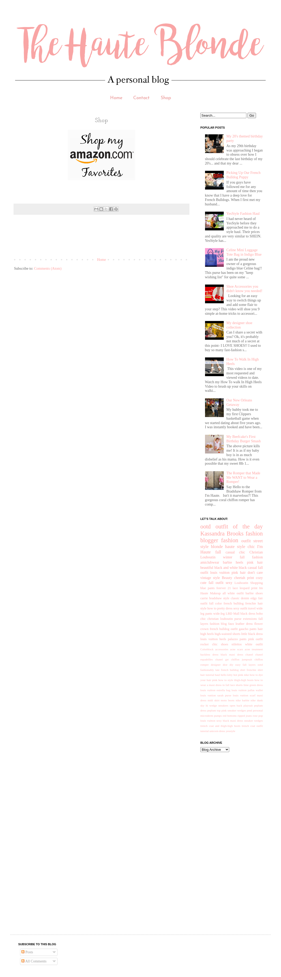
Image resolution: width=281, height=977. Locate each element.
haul (217, 674)
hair (260, 629)
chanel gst (222, 659)
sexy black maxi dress (229, 720)
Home (116, 98)
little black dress (252, 634)
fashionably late (210, 669)
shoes (224, 644)
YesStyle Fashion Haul (243, 214)
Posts (27, 952)
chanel (249, 654)
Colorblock (206, 649)
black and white (226, 568)
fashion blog (218, 624)
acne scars (236, 649)
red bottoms (230, 715)
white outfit (254, 644)
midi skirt (213, 700)
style (241, 546)
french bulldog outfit (224, 629)
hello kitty (227, 674)
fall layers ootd (253, 664)
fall (218, 552)
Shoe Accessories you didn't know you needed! (244, 289)
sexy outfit (240, 608)
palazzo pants (237, 639)
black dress (247, 613)
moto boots (227, 700)
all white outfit (233, 593)
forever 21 (223, 588)
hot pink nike (241, 674)
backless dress (209, 654)
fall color (215, 603)
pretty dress (225, 608)
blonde (217, 546)
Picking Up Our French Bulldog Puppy (243, 175)
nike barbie (242, 700)
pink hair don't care (247, 573)
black (243, 568)
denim (245, 598)
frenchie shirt (255, 669)
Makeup (215, 593)
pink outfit (255, 639)
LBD (229, 613)
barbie (227, 562)
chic (251, 546)
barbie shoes (254, 593)
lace (235, 588)
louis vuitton (219, 573)
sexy (229, 583)
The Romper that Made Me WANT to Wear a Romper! (243, 477)
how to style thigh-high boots (235, 680)
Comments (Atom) (47, 268)
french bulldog (233, 603)
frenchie (250, 603)
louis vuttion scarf (244, 695)
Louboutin (241, 583)
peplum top (213, 710)
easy (238, 664)
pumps (218, 715)
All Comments (34, 961)
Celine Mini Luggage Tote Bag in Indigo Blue (243, 252)
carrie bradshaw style (214, 598)
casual (252, 568)
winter (227, 557)
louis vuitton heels (213, 639)
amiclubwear (209, 562)
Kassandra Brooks (222, 533)
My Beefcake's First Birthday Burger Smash (243, 439)
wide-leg (219, 613)
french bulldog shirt (233, 669)
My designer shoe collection (239, 325)
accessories (221, 649)
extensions (250, 619)
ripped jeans (245, 715)
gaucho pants (248, 629)
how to (211, 608)
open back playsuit (241, 705)
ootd (205, 526)
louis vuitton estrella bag (215, 690)
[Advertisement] (108, 238)
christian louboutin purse (224, 619)
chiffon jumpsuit (241, 659)
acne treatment (254, 649)
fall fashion (251, 557)
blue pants (207, 588)
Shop (166, 98)
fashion (229, 540)
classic (235, 598)
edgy (254, 598)
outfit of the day (239, 526)
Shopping (256, 583)
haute (229, 546)
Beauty (227, 578)
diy (231, 664)
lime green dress (253, 684)
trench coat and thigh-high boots (220, 725)
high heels (207, 634)
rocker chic (209, 644)
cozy (259, 578)
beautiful (206, 568)
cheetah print (244, 578)
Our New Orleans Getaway (239, 402)
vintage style (210, 578)
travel (252, 608)
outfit (246, 540)
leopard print (248, 588)
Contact (141, 98)
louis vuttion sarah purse (215, 695)
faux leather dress (240, 624)
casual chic (235, 552)
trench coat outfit (252, 725)
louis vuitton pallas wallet (247, 690)
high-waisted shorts (227, 634)
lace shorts (236, 684)
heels (239, 562)
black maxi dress (232, 654)
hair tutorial (207, 674)
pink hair (255, 562)
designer (216, 664)
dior (225, 664)
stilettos (237, 644)
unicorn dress (217, 731)
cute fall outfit (211, 583)
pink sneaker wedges (233, 710)
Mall (236, 613)
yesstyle (230, 731)
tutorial (204, 731)
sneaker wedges (253, 720)
